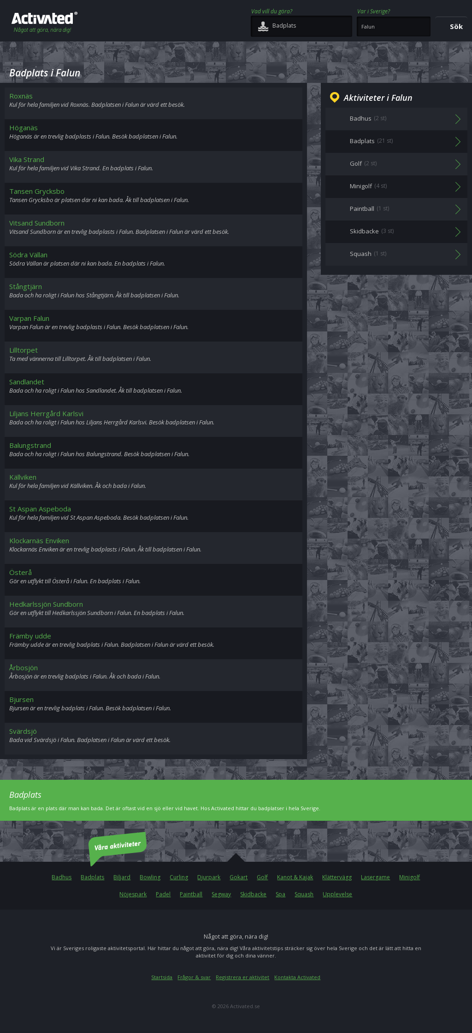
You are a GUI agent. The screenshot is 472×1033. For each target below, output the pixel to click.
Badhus (61, 877)
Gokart (239, 877)
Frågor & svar (194, 977)
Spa (280, 894)
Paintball (191, 894)
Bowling (150, 877)
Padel (163, 894)
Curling (179, 877)
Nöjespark (133, 894)
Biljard (121, 877)
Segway (221, 894)
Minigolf (409, 877)
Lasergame (375, 877)
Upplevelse (337, 894)
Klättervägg (337, 877)
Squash (304, 894)
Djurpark (208, 877)
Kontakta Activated (297, 977)
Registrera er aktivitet (242, 977)
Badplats (92, 877)
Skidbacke (253, 894)
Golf (262, 877)
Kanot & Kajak (295, 877)
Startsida (161, 977)
